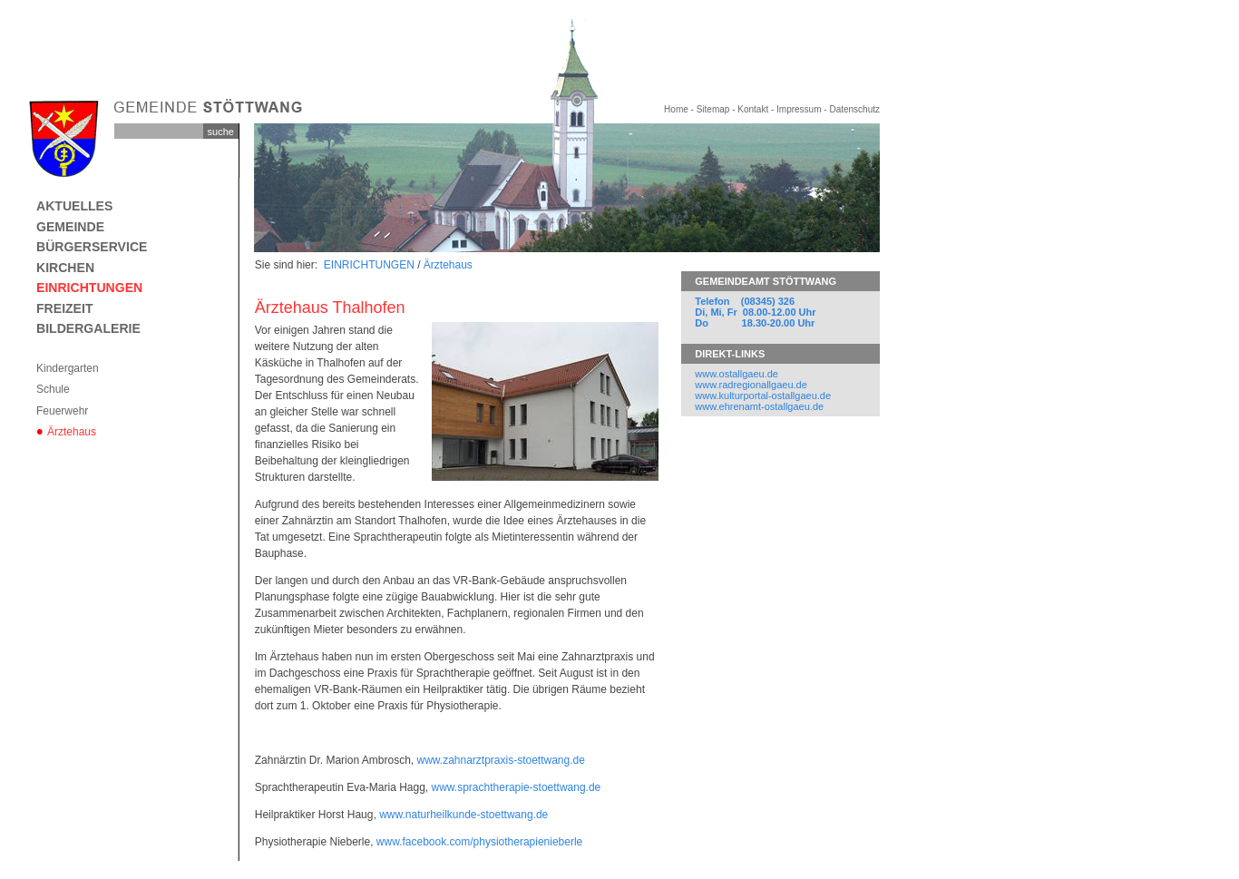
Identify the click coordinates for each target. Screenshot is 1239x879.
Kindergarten (67, 368)
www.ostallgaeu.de (736, 373)
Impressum (798, 109)
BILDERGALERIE (88, 328)
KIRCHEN (65, 267)
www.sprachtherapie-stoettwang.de (516, 787)
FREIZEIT (64, 308)
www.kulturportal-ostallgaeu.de (763, 395)
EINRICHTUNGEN (89, 287)
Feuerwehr (62, 411)
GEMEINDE (70, 227)
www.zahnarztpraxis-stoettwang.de (500, 760)
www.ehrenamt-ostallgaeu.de (759, 406)
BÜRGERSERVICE (91, 246)
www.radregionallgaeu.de (751, 384)
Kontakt (752, 109)
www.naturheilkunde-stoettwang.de (463, 814)
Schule (53, 389)
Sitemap (713, 109)
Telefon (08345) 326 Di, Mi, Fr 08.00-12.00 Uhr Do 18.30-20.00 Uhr (755, 312)
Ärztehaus (71, 431)
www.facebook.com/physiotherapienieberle (479, 841)
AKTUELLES (74, 206)
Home (676, 109)
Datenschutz (854, 109)
